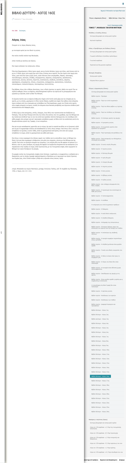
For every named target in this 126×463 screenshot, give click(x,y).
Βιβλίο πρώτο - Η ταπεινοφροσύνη (102, 196)
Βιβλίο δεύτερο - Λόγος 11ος (100, 354)
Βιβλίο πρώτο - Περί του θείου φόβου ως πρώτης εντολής (106, 107)
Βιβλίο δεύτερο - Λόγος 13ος (100, 363)
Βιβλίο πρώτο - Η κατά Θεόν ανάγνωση (103, 213)
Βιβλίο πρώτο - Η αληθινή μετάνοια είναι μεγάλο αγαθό (106, 245)
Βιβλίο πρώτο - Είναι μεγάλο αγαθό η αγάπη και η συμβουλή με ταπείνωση (107, 280)
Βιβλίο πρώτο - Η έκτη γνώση (100, 171)
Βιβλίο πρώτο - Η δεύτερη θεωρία (102, 153)
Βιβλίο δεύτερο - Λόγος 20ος (100, 394)
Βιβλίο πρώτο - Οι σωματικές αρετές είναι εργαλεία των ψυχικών (104, 127)
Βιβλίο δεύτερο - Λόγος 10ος (100, 350)
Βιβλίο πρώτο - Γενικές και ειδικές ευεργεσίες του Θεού (106, 250)
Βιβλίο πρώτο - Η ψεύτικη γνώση (101, 291)
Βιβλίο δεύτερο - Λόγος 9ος (100, 345)
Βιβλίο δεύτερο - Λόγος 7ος (100, 336)
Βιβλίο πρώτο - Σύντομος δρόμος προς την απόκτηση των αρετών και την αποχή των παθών (106, 227)
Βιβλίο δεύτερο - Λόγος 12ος (100, 359)
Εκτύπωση (22, 31)
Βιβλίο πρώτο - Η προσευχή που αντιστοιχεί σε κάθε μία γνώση (106, 190)
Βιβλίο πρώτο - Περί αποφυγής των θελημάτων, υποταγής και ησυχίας (106, 139)
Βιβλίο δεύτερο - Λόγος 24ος (100, 411)
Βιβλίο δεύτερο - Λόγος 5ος (100, 328)
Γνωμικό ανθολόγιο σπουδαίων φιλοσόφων (103, 56)
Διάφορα (121, 460)
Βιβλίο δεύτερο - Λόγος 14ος (100, 367)
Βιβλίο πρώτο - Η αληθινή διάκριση (102, 218)
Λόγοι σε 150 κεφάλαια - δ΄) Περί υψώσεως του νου (106, 443)
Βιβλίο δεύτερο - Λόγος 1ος (100, 310)
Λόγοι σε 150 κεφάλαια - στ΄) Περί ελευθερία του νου (106, 452)
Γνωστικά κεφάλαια (96, 60)
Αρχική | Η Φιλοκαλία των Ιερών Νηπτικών (113, 11)
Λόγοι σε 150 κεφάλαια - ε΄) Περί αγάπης (102, 448)
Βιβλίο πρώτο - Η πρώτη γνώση (101, 149)
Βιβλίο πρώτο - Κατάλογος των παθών (103, 300)
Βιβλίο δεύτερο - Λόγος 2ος (100, 314)
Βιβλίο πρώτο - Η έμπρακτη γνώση (102, 122)
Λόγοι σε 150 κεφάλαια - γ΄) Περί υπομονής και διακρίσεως (104, 438)
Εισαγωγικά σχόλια (96, 76)
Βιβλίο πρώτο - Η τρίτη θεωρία (101, 158)
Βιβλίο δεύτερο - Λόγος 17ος (100, 381)
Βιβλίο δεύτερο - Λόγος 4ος (100, 323)
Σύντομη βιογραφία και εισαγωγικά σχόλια (103, 36)
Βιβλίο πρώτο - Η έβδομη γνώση (101, 175)
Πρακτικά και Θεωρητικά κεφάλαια (100, 65)
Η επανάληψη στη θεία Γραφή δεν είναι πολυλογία (103, 286)
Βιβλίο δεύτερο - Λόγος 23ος (100, 407)
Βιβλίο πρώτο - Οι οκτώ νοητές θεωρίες (103, 144)
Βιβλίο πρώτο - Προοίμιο (99, 96)
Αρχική (109, 25)
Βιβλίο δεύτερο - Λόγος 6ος (100, 332)
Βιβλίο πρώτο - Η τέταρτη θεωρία (101, 162)
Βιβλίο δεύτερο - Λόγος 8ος (100, 341)
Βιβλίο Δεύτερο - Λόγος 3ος (100, 319)
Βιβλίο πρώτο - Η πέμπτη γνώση (101, 166)
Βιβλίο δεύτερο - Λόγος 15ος (100, 372)
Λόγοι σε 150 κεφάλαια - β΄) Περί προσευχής (104, 433)
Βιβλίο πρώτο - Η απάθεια (99, 200)
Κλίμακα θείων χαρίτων (97, 80)
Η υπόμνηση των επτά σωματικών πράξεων (105, 205)
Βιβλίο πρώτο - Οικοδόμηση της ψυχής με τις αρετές (105, 274)
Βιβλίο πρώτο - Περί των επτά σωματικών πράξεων (104, 101)
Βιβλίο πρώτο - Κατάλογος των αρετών (103, 295)
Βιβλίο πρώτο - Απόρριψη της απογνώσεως (105, 222)
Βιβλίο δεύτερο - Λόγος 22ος (100, 403)
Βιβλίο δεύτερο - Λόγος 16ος (100, 376)
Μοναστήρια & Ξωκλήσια (90, 460)
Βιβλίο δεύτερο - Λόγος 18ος (100, 385)
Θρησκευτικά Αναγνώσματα (108, 460)
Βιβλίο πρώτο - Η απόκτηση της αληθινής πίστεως (104, 233)
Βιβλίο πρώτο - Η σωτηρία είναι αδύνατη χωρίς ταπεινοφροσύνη (106, 268)
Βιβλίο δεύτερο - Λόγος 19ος (100, 389)
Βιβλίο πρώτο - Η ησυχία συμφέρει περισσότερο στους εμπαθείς (106, 239)
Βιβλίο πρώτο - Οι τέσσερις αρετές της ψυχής (105, 118)
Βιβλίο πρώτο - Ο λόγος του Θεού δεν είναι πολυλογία (104, 262)
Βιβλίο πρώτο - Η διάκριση (99, 209)
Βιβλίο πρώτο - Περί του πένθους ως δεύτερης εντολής (106, 113)
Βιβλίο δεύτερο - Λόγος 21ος (100, 398)
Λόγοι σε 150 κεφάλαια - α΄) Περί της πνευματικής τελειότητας (105, 428)
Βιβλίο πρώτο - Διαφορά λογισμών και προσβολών (103, 305)
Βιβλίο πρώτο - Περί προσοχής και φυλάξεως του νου (106, 133)
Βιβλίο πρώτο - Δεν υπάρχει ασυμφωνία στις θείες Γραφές (105, 184)
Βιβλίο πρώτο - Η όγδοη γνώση (101, 180)
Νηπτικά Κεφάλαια (96, 40)
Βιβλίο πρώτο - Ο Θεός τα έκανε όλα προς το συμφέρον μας (105, 256)
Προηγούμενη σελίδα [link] (117, 25)
